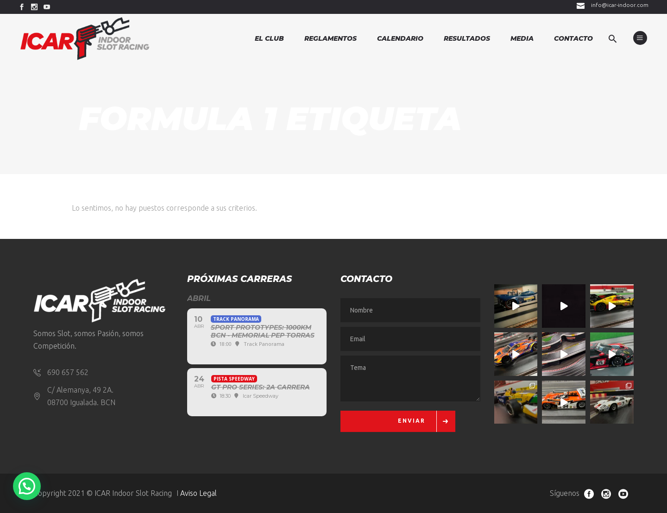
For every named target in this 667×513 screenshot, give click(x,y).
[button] (27, 486)
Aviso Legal (198, 493)
